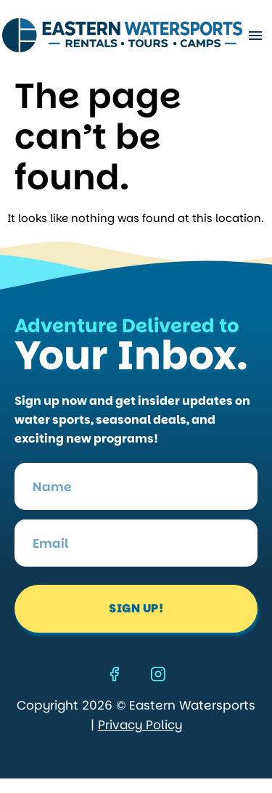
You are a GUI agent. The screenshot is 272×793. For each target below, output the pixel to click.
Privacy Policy (140, 725)
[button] (255, 35)
